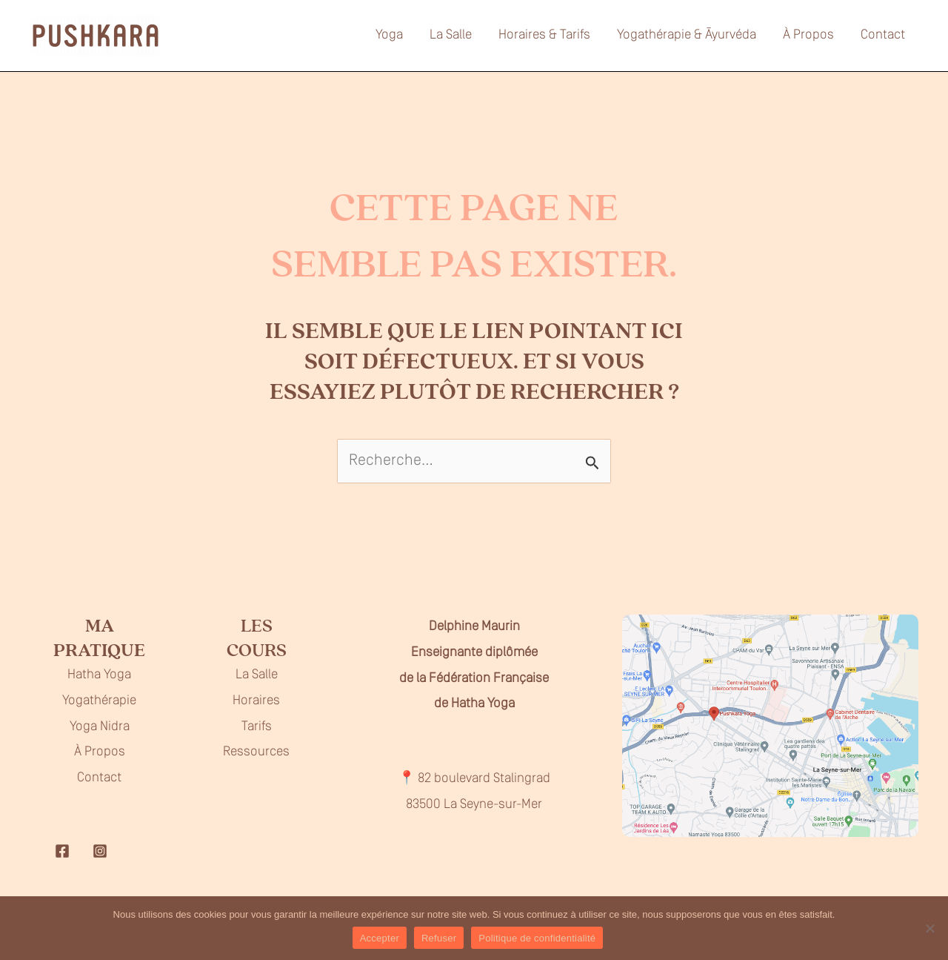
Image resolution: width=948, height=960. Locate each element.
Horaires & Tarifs (544, 35)
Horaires (256, 701)
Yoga (389, 35)
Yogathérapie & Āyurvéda (686, 35)
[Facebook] (62, 851)
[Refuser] (929, 928)
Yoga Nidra (100, 727)
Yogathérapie (99, 701)
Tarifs (256, 727)
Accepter (379, 938)
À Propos (808, 35)
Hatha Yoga (99, 675)
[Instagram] (100, 851)
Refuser (438, 938)
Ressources (256, 752)
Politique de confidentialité (536, 938)
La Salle (451, 35)
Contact (883, 35)
